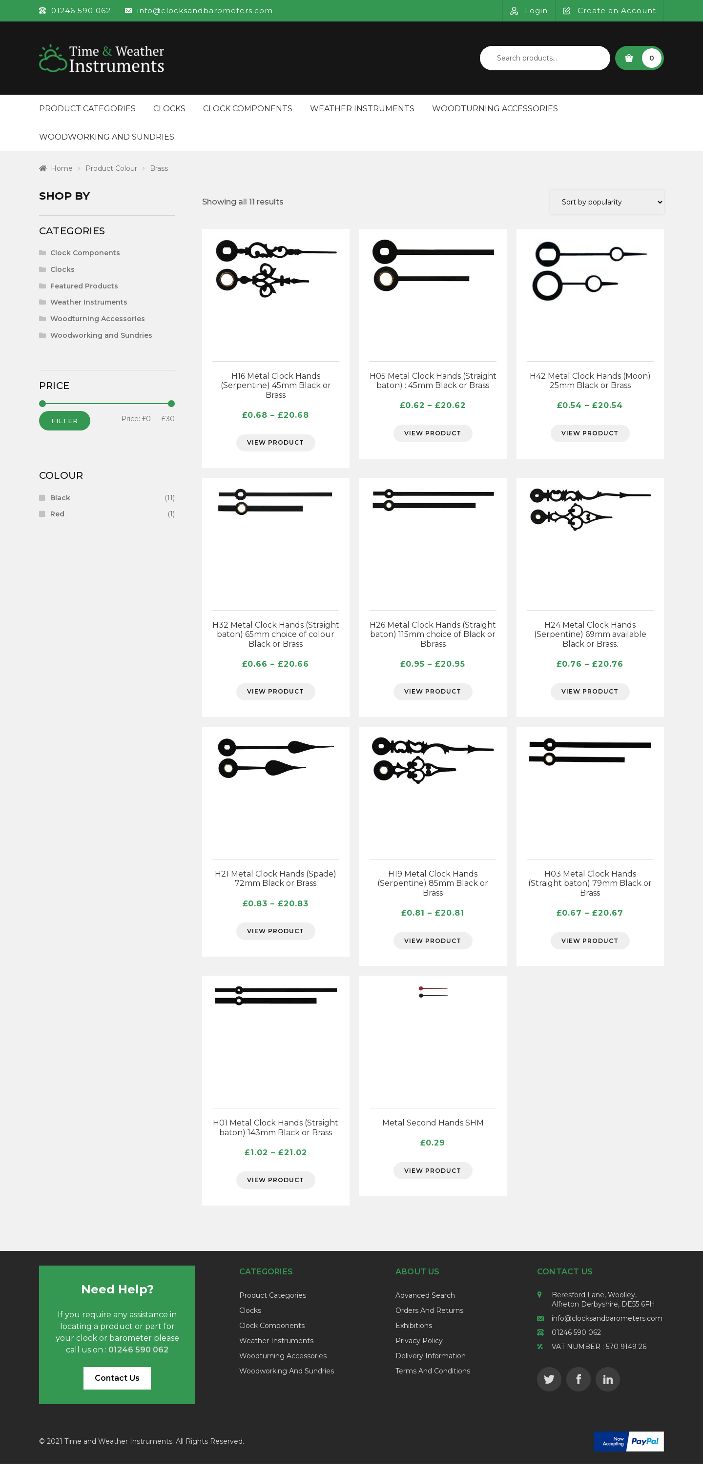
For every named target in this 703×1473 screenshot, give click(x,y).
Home (62, 168)
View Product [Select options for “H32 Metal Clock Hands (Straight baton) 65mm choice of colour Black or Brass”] (276, 695)
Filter (64, 421)
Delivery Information (430, 1365)
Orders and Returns (429, 1320)
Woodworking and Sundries (106, 137)
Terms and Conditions (432, 1380)
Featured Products (84, 286)
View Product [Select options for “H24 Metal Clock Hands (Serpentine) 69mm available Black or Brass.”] (590, 695)
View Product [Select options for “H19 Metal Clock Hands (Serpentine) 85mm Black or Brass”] (433, 946)
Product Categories (87, 108)
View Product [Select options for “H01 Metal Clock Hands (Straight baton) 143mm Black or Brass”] (276, 1188)
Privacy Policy (419, 1350)
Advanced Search (425, 1305)
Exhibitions (413, 1335)
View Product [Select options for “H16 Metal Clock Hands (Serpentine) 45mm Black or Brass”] (276, 444)
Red (57, 514)
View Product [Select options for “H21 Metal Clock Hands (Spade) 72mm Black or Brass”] (276, 937)
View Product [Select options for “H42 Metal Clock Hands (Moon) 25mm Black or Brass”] (590, 434)
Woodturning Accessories (495, 108)
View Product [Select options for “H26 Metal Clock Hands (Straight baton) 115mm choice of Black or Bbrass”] (433, 695)
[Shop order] (607, 202)
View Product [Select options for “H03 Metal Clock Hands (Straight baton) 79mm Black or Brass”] (590, 946)
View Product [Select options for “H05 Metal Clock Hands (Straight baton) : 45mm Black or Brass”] (433, 434)
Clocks (169, 108)
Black (60, 497)
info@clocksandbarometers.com (607, 1328)
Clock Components (247, 108)
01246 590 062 (576, 1342)
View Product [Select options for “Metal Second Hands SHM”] (433, 1179)
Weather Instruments (362, 108)
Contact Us (117, 1387)
